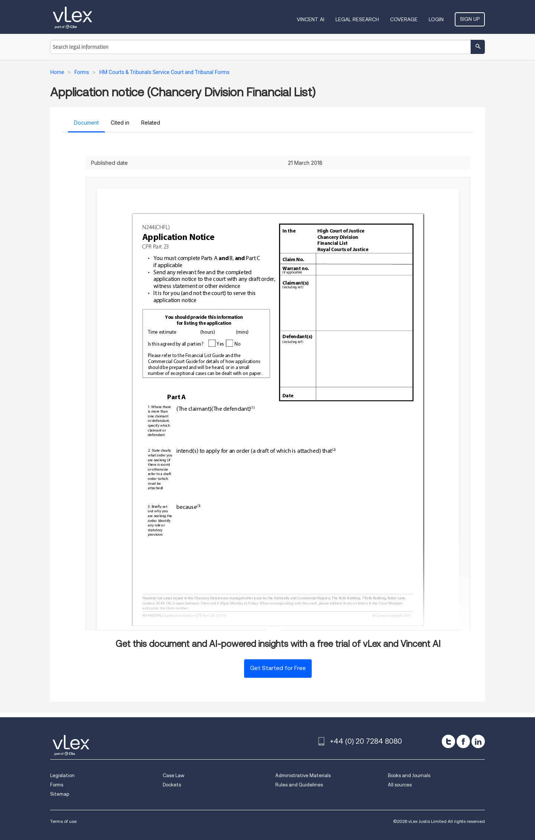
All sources (400, 785)
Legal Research (357, 19)
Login (436, 19)
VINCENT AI (310, 19)
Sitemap (59, 794)
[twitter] (448, 741)
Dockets (172, 785)
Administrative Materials (303, 775)
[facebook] (463, 741)
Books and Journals (409, 775)
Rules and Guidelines (299, 785)
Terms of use (63, 821)
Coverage (404, 19)
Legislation (62, 775)
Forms (56, 785)
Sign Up (470, 19)
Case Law (173, 775)
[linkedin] (478, 741)
